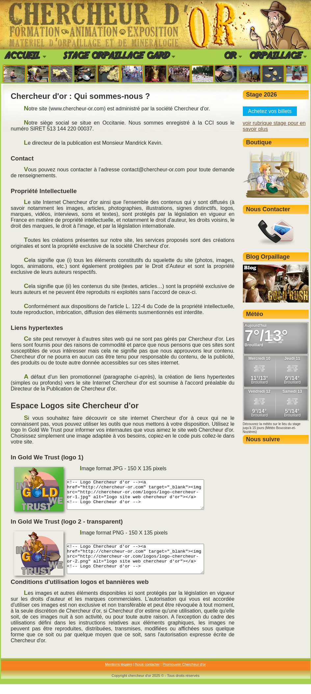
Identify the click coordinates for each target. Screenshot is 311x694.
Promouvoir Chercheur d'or (184, 674)
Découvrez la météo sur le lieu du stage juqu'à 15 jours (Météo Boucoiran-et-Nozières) (272, 428)
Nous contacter (147, 674)
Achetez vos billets (270, 111)
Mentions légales (118, 674)
